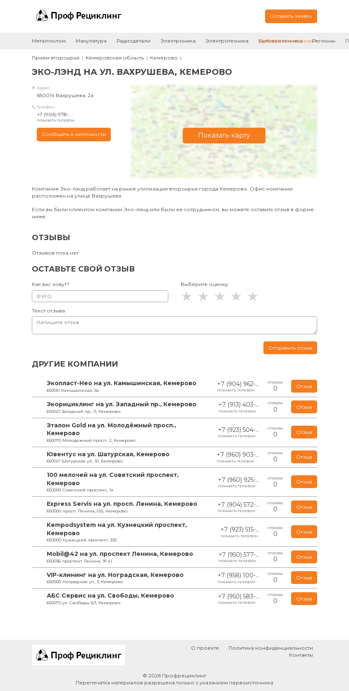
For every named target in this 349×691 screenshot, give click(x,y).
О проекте (205, 648)
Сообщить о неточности (74, 134)
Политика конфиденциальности (271, 648)
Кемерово (164, 58)
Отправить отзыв (290, 348)
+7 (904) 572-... (238, 507)
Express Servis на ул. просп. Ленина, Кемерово (122, 504)
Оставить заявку (291, 16)
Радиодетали (134, 41)
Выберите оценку (204, 284)
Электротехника (227, 41)
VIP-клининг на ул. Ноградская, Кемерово (115, 575)
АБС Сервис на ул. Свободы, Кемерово (110, 595)
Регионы (323, 41)
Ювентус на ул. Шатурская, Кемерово (108, 454)
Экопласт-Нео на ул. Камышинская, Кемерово (121, 383)
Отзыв (304, 386)
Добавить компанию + (288, 41)
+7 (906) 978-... (78, 117)
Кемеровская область (115, 58)
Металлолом (49, 41)
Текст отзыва (48, 310)
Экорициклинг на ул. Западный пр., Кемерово (121, 404)
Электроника (178, 41)
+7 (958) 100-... (238, 578)
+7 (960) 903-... (238, 457)
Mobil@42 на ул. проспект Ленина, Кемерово (120, 554)
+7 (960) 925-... (238, 482)
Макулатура (91, 41)
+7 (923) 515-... (239, 532)
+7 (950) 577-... (238, 557)
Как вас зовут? (50, 284)
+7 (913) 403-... (238, 407)
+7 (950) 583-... (238, 599)
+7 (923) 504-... (238, 432)
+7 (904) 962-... (238, 386)
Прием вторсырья (55, 58)
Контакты (301, 655)
